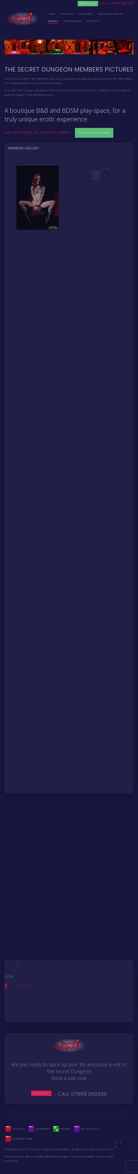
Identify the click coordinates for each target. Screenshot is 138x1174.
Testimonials (72, 21)
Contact (93, 21)
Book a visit (88, 3)
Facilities (67, 14)
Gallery (53, 21)
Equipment (86, 14)
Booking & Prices (110, 14)
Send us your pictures (94, 133)
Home (51, 14)
